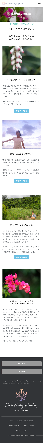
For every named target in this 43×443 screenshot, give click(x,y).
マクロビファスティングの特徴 (25, 421)
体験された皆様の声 (29, 426)
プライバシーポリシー (22, 431)
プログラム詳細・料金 (14, 426)
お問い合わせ (21, 363)
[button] (21, 111)
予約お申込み (21, 371)
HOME (11, 421)
